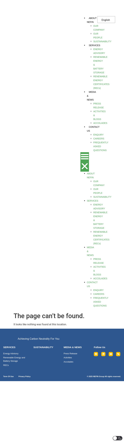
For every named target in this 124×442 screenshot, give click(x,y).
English (106, 20)
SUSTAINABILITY (43, 347)
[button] (84, 162)
